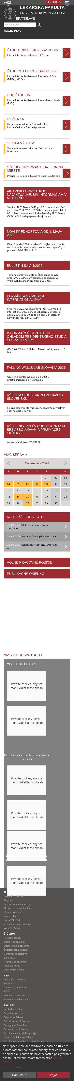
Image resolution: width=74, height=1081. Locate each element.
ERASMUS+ (10, 957)
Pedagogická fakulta (15, 1025)
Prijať (53, 1075)
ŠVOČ (7, 991)
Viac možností (12, 1067)
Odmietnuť (19, 1075)
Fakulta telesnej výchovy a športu (22, 1033)
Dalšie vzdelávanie (14, 969)
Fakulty (9, 1005)
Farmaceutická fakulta (16, 1029)
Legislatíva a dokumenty (17, 904)
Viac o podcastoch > (23, 655)
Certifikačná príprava (15, 953)
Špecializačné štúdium (16, 949)
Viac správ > (15, 455)
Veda (7, 975)
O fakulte (10, 892)
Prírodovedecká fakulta (16, 1021)
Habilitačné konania (15, 995)
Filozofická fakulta (13, 1017)
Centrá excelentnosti (15, 987)
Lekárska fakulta (13, 1009)
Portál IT (52, 2)
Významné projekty (14, 979)
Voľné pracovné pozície (29, 562)
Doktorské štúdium (14, 941)
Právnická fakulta (13, 1013)
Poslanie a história (14, 896)
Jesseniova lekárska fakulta (19, 1037)
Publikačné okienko (25, 574)
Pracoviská (10, 916)
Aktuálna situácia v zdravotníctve (27, 824)
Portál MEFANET (13, 920)
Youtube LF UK (20, 664)
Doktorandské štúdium (16, 945)
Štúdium (9, 933)
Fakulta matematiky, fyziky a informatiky (26, 1041)
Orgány (8, 900)
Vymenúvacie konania (16, 999)
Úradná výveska (13, 912)
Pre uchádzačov (12, 937)
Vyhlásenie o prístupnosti (17, 924)
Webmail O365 (12, 928)
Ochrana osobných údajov (18, 908)
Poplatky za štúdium (15, 961)
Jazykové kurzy (12, 965)
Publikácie (9, 983)
